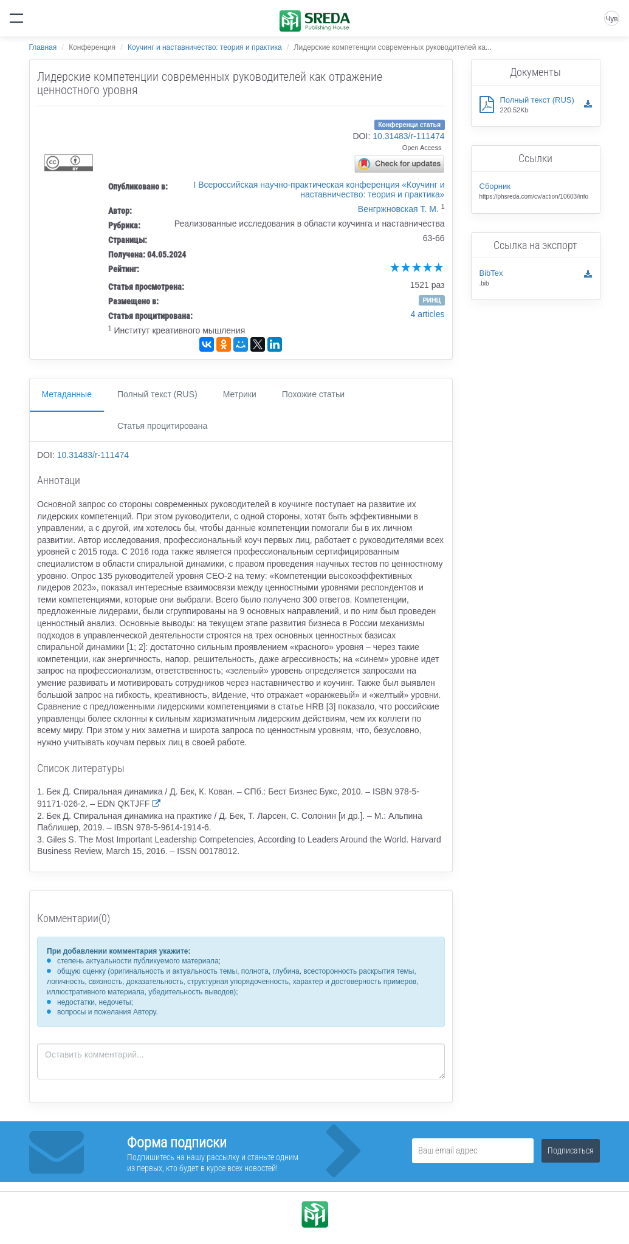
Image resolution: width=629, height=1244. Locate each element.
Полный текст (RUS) (157, 394)
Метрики (239, 394)
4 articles (427, 314)
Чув (611, 19)
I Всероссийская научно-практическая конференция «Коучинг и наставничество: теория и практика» (318, 189)
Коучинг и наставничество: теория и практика (204, 47)
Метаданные (67, 394)
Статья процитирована (162, 426)
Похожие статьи (313, 394)
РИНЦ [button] (431, 300)
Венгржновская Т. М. (398, 209)
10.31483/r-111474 (408, 136)
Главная (43, 47)
